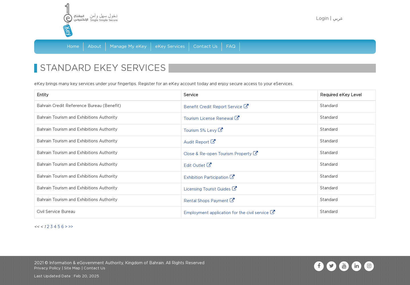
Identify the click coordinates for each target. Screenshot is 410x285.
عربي (338, 18)
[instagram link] (369, 266)
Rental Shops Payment (206, 201)
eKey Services (170, 46)
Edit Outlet (194, 166)
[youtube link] (344, 266)
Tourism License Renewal (208, 119)
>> (70, 227)
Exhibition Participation (206, 178)
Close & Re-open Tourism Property (218, 154)
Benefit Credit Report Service (213, 107)
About (94, 46)
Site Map (72, 268)
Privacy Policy (47, 268)
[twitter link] (331, 266)
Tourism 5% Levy (200, 131)
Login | (323, 18)
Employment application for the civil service (226, 213)
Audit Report (196, 142)
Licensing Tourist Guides (207, 189)
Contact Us (205, 46)
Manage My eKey (128, 46)
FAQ (230, 46)
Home (73, 46)
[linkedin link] (356, 266)
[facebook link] (319, 266)
